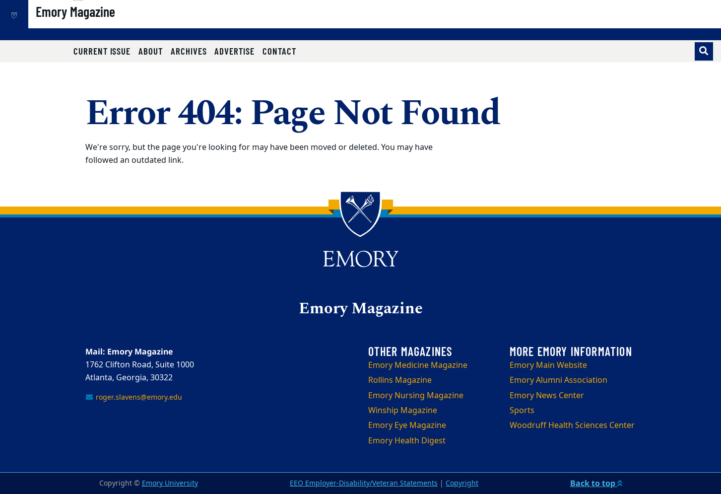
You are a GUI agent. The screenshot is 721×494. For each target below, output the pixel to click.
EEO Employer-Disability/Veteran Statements (364, 483)
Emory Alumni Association (558, 380)
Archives (189, 51)
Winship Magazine (402, 411)
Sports (522, 411)
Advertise (234, 51)
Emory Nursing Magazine (415, 396)
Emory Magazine (109, 25)
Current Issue (102, 51)
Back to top (596, 483)
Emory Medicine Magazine (417, 365)
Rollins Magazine (400, 380)
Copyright (462, 483)
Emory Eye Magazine (407, 425)
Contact (279, 51)
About (150, 51)
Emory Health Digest (407, 441)
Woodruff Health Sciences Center (572, 425)
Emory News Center (547, 396)
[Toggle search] (704, 51)
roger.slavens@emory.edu (134, 397)
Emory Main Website (548, 365)
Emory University (170, 483)
